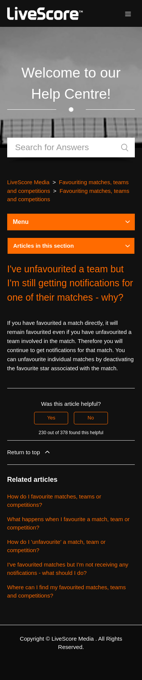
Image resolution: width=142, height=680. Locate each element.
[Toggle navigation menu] (128, 13)
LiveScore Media (28, 182)
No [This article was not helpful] (90, 418)
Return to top (29, 452)
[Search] (71, 147)
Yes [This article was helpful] (51, 418)
